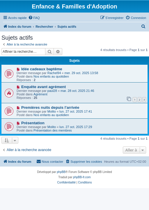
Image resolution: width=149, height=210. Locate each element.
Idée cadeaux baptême (41, 69)
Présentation (33, 123)
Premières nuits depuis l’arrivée (50, 107)
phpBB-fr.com (82, 177)
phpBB (61, 172)
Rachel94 (54, 73)
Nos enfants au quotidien (51, 76)
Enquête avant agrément (43, 87)
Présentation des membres (52, 130)
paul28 (52, 90)
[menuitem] (34, 17)
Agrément (40, 94)
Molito (51, 111)
